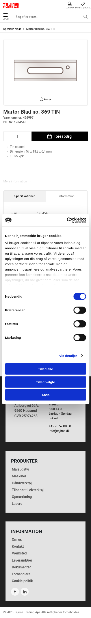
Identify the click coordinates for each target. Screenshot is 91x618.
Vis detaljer (68, 355)
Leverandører (22, 560)
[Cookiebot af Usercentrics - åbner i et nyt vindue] (66, 220)
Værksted (19, 553)
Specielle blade (12, 29)
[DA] (11, 5)
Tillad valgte (45, 382)
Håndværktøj (22, 483)
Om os (17, 539)
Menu (5, 16)
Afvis (45, 395)
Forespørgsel (83, 5)
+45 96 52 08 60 (60, 426)
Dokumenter (21, 567)
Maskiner (19, 476)
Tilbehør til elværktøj (28, 490)
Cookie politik (22, 581)
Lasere (17, 504)
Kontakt (18, 546)
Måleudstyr (20, 469)
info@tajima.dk (59, 431)
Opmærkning (22, 497)
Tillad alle (45, 369)
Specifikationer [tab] (24, 196)
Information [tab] (66, 196)
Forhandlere (21, 574)
